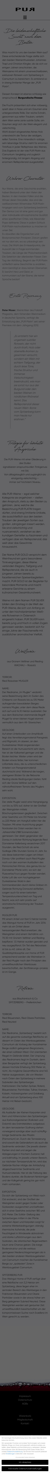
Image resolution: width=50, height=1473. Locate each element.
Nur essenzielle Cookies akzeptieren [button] (25, 1456)
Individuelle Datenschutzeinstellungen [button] (25, 1468)
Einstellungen (10, 1453)
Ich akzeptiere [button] (25, 1461)
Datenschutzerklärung (15, 1451)
